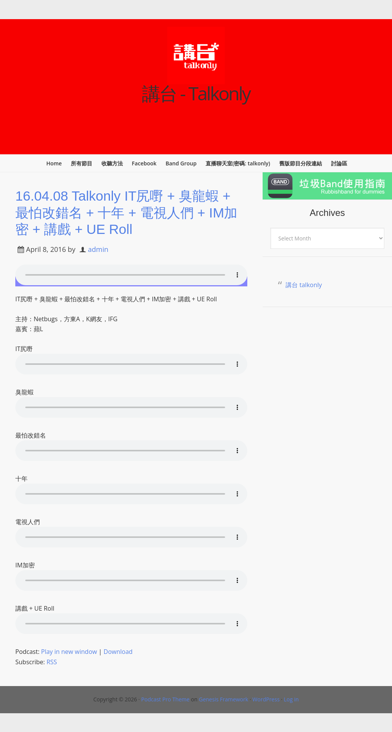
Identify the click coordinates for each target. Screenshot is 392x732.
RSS (51, 661)
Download (118, 651)
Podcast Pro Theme (165, 699)
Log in (291, 699)
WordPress (265, 699)
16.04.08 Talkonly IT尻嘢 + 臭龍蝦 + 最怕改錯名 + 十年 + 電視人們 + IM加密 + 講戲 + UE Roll (129, 212)
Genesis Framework (223, 699)
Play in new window (69, 651)
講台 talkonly (304, 285)
